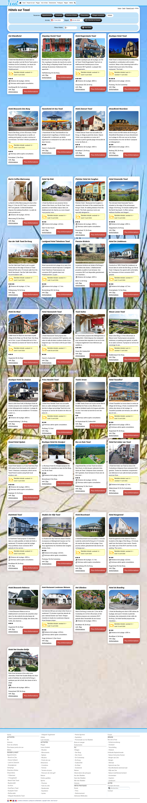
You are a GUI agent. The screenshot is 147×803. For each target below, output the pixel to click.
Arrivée (47, 20)
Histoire (76, 783)
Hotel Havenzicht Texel (52, 312)
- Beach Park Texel (13, 780)
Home (9, 735)
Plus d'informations (31, 92)
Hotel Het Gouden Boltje (18, 649)
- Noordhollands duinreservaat (117, 768)
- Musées (44, 750)
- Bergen (110, 760)
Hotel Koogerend (116, 515)
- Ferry (76, 791)
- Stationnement (79, 793)
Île (8, 740)
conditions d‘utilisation (23, 800)
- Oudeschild (78, 763)
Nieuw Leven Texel (117, 312)
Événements (52, 3)
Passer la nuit (31, 3)
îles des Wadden (79, 775)
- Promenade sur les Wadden (83, 740)
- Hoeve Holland (12, 760)
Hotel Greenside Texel (118, 179)
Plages (38, 3)
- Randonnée (45, 788)
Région (66, 3)
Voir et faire (44, 3)
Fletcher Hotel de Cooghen (86, 179)
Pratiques (60, 3)
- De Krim (10, 786)
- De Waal (77, 765)
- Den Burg (77, 752)
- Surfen (43, 793)
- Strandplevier (11, 765)
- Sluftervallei (11, 793)
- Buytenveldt (11, 783)
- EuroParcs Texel (12, 788)
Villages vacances (98, 15)
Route (76, 788)
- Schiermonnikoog (114, 742)
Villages (76, 750)
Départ (66, 20)
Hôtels (110, 15)
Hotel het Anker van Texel (120, 442)
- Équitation (44, 791)
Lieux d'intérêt (45, 747)
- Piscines (44, 783)
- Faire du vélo (45, 786)
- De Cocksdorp (79, 757)
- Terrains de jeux (46, 770)
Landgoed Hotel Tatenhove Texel (56, 241)
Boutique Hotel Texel (118, 36)
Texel (24, 3)
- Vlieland (111, 750)
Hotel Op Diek (48, 179)
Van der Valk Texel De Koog (20, 241)
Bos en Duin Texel (83, 442)
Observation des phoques (82, 773)
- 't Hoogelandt (12, 778)
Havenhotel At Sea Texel (52, 109)
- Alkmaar (111, 763)
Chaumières (85, 15)
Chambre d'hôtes (71, 15)
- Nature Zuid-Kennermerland (117, 773)
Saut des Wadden (80, 778)
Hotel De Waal (14, 312)
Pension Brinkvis (82, 241)
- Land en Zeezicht (13, 763)
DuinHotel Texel (15, 515)
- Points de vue (45, 760)
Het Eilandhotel (15, 36)
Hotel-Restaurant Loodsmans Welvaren (56, 587)
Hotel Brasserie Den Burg (19, 109)
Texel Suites (80, 312)
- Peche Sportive (79, 735)
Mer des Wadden (79, 781)
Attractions (44, 763)
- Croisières (44, 765)
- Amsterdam (112, 775)
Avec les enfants (12, 745)
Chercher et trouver (92, 20)
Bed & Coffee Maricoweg (19, 179)
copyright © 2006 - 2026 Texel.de (49, 800)
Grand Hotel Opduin (16, 442)
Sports (43, 781)
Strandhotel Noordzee (118, 109)
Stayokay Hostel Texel (51, 36)
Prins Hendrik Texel (50, 380)
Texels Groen (81, 380)
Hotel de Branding (116, 587)
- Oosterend (78, 768)
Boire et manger (79, 742)
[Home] (20, 2)
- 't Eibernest (11, 775)
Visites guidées (46, 778)
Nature (43, 775)
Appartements (47, 15)
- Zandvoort (111, 781)
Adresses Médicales (80, 796)
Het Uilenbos (80, 587)
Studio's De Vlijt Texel (51, 515)
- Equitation (78, 737)
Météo (71, 3)
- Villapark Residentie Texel (16, 796)
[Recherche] (75, 2)
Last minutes (45, 740)
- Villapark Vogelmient (48, 735)
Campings (58, 15)
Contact (110, 791)
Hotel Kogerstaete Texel (85, 36)
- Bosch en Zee (12, 757)
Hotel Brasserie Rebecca (19, 587)
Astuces (9, 742)
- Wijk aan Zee (112, 770)
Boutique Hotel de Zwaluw (19, 380)
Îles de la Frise (112, 740)
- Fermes (43, 768)
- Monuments (45, 752)
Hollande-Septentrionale (116, 752)
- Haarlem (111, 778)
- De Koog (77, 760)
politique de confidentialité (35, 800)
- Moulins (44, 757)
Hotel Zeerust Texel (83, 109)
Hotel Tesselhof (115, 380)
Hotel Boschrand (82, 515)
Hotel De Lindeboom (117, 241)
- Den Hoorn (78, 755)
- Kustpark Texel (12, 791)
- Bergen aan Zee (113, 757)
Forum (110, 735)
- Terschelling (112, 747)
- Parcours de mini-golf (48, 773)
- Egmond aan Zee (114, 765)
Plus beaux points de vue (15, 747)
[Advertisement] (68, 100)
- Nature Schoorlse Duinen (116, 755)
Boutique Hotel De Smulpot (53, 442)
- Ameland (111, 745)
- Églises (43, 755)
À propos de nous (113, 786)
